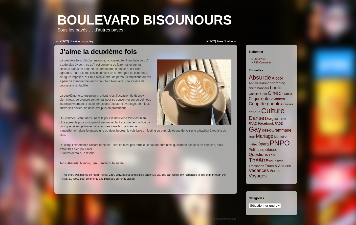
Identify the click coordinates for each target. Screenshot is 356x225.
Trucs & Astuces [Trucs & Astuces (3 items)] (278, 166)
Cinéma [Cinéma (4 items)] (286, 93)
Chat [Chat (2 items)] (263, 94)
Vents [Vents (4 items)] (274, 170)
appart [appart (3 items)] (272, 83)
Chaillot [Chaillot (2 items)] (254, 94)
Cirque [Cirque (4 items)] (255, 98)
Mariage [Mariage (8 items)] (264, 136)
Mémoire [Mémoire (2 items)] (280, 137)
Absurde (72, 163)
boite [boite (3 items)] (253, 88)
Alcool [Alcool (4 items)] (277, 78)
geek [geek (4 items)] (266, 130)
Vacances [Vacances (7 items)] (259, 170)
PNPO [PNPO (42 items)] (279, 143)
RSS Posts (259, 59)
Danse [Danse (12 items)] (256, 118)
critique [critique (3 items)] (255, 112)
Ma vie (156, 174)
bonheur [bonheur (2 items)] (263, 88)
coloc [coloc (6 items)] (266, 98)
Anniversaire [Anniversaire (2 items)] (258, 83)
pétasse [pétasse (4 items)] (270, 149)
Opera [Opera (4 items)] (263, 144)
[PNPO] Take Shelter (219, 41)
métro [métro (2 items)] (253, 144)
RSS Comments (262, 62)
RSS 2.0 (67, 178)
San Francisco (101, 163)
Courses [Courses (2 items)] (287, 104)
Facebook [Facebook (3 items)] (266, 123)
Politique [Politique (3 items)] (256, 150)
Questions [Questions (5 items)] (258, 154)
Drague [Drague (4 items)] (271, 118)
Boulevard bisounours (144, 20)
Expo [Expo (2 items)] (282, 119)
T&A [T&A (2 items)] (271, 155)
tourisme (118, 163)
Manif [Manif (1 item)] (252, 136)
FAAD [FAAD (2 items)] (253, 123)
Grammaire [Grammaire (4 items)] (281, 130)
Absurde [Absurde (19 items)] (260, 77)
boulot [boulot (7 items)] (276, 87)
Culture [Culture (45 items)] (273, 111)
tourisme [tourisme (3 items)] (276, 161)
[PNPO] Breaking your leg (76, 41)
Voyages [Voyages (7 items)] (258, 175)
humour (85, 163)
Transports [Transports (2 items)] (256, 166)
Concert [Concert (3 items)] (278, 99)
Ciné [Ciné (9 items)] (273, 93)
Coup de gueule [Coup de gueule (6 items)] (265, 103)
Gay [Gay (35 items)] (255, 129)
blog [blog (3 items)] (281, 83)
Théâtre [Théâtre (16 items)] (259, 160)
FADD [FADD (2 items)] (279, 123)
